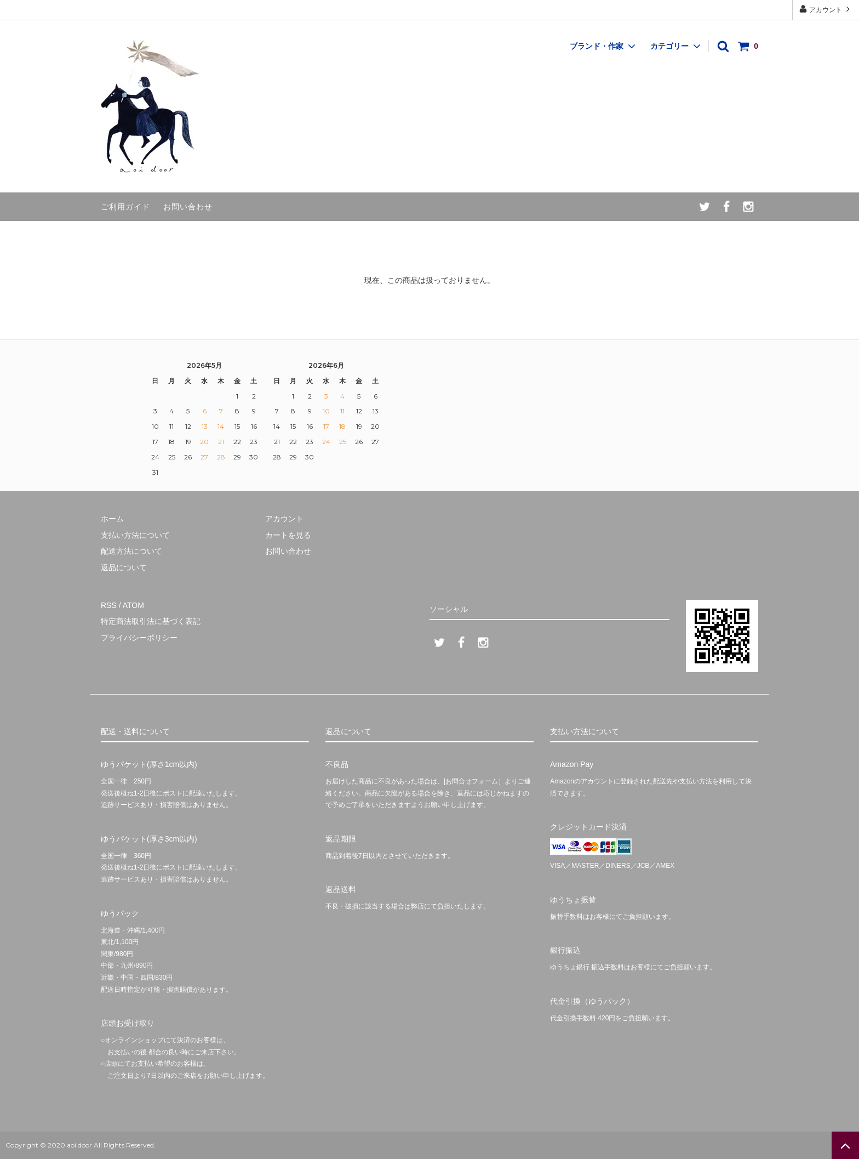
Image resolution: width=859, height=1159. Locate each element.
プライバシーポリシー (139, 637)
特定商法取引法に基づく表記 (151, 621)
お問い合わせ (188, 206)
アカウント (826, 9)
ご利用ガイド (125, 206)
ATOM (133, 605)
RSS (109, 605)
